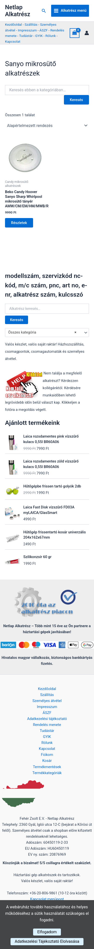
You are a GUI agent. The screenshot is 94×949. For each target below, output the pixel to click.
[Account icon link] (86, 33)
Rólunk (50, 36)
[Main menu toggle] (70, 11)
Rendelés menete (47, 724)
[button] (44, 11)
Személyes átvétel (47, 701)
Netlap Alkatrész (17, 11)
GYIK (39, 36)
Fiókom (47, 754)
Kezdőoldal (13, 24)
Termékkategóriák (47, 773)
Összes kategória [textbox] (42, 332)
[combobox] (47, 332)
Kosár (47, 760)
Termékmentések (47, 767)
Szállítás (31, 24)
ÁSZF (43, 30)
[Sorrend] (47, 125)
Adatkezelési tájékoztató (47, 718)
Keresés (16, 320)
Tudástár (26, 36)
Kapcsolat (12, 41)
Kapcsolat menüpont (47, 899)
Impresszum (27, 30)
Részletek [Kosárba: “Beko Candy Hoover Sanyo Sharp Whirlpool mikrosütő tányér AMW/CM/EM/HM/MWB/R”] (19, 223)
